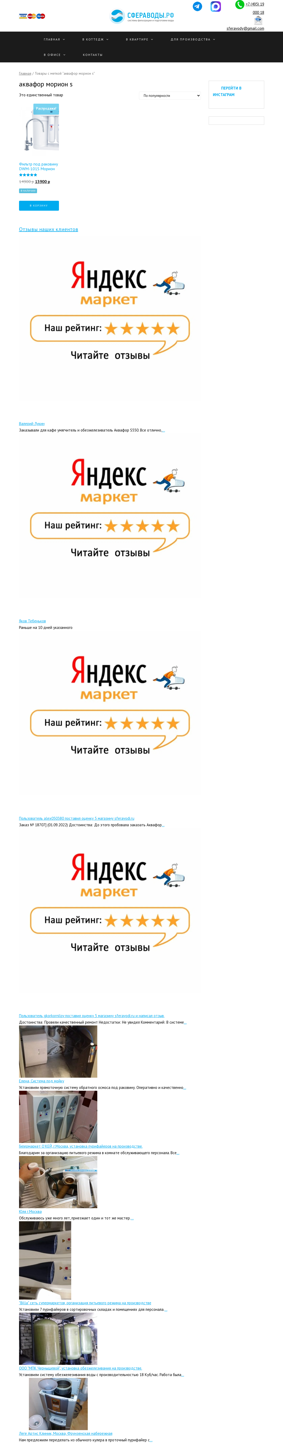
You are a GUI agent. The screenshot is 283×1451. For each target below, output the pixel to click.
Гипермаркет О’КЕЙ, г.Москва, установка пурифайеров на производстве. (81, 1146)
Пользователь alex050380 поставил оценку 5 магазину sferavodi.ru (76, 818)
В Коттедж (93, 39)
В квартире (137, 39)
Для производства (190, 39)
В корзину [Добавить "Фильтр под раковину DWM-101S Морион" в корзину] (39, 205)
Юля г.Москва (30, 1211)
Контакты (93, 55)
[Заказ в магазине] (170, 96)
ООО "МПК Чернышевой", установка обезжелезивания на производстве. (80, 1368)
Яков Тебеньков (32, 620)
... (163, 430)
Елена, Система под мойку (41, 1080)
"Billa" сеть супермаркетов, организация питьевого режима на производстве (85, 1302)
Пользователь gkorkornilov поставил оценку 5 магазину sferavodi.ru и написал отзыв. (92, 1015)
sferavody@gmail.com (245, 28)
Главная (52, 39)
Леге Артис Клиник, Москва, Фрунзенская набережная (65, 1433)
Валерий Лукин (32, 423)
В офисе (52, 55)
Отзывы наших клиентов (48, 229)
